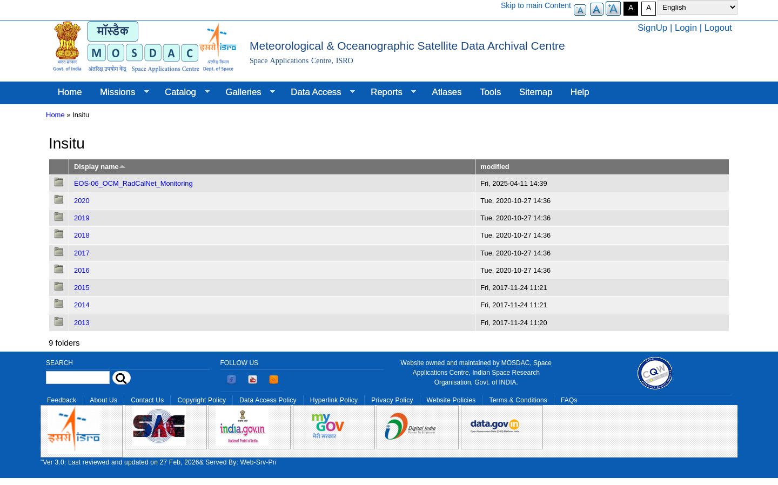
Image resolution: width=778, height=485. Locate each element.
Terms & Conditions (518, 400)
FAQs (569, 400)
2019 (82, 218)
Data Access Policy (268, 400)
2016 (82, 270)
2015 (82, 288)
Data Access (317, 92)
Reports (388, 92)
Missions (120, 92)
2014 (82, 305)
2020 (82, 201)
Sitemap (536, 92)
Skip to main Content (536, 5)
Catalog (183, 92)
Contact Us (147, 400)
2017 (82, 253)
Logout (718, 28)
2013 (82, 323)
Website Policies (451, 400)
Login (686, 28)
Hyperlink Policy (334, 400)
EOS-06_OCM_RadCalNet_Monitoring (133, 183)
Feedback (61, 400)
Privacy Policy (392, 400)
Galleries (246, 92)
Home (70, 92)
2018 (82, 235)
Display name (100, 167)
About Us (103, 400)
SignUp (652, 28)
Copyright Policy (201, 400)
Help (580, 92)
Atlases (447, 92)
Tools (490, 92)
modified (494, 167)
